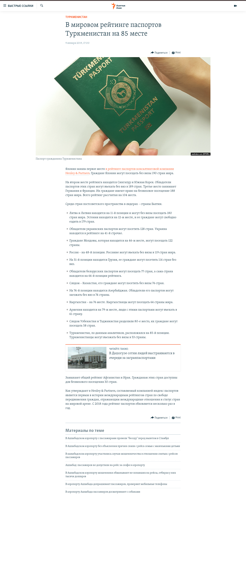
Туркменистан (76, 17)
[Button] (159, 52)
